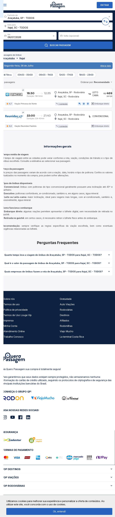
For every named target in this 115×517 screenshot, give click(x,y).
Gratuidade (66, 299)
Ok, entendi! (59, 511)
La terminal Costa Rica (72, 336)
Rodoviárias (66, 309)
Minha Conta (10, 326)
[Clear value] (54, 36)
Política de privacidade (15, 309)
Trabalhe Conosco (13, 336)
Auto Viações (67, 304)
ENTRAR (104, 5)
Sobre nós (9, 299)
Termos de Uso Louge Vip (17, 315)
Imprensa (8, 320)
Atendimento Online (14, 331)
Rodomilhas (66, 326)
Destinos (64, 315)
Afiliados (64, 320)
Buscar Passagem (57, 45)
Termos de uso (11, 304)
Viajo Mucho (66, 331)
